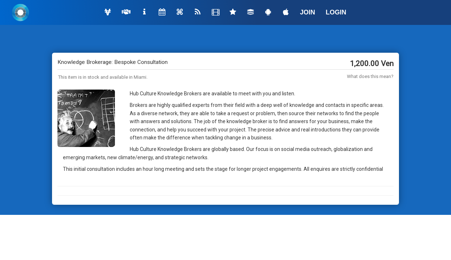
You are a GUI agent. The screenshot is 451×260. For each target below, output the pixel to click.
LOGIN (336, 12)
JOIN (307, 12)
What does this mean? (370, 76)
